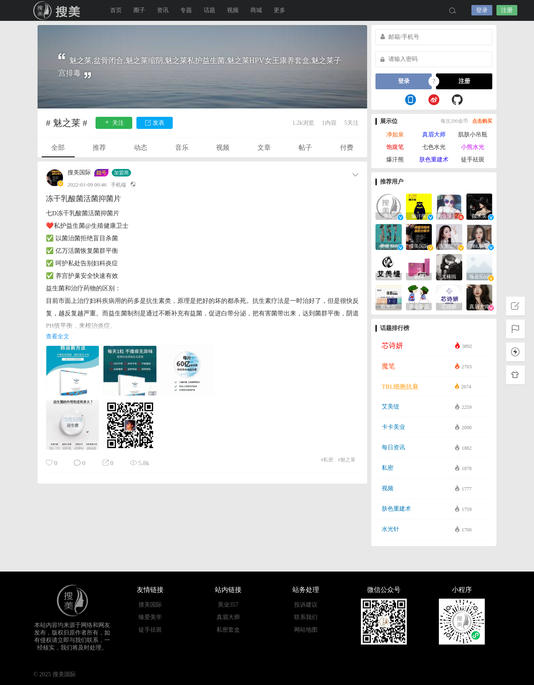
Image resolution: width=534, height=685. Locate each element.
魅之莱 (346, 460)
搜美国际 (58, 10)
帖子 (305, 147)
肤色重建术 (433, 159)
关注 (114, 122)
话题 (209, 10)
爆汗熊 (395, 159)
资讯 (163, 10)
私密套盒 (228, 630)
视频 (233, 10)
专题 (186, 10)
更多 (279, 10)
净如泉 (395, 134)
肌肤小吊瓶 (472, 134)
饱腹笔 (395, 147)
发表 (155, 122)
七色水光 (434, 147)
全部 (58, 147)
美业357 (228, 605)
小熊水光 (472, 147)
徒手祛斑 (472, 159)
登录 (482, 10)
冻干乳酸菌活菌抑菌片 (83, 198)
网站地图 (305, 630)
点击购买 (482, 121)
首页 (116, 10)
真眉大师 (434, 134)
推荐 (99, 147)
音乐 (182, 147)
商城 (256, 10)
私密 (327, 460)
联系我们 (305, 617)
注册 (507, 10)
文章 (264, 147)
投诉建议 (305, 605)
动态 (140, 147)
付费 (346, 147)
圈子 (139, 10)
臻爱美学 (150, 617)
